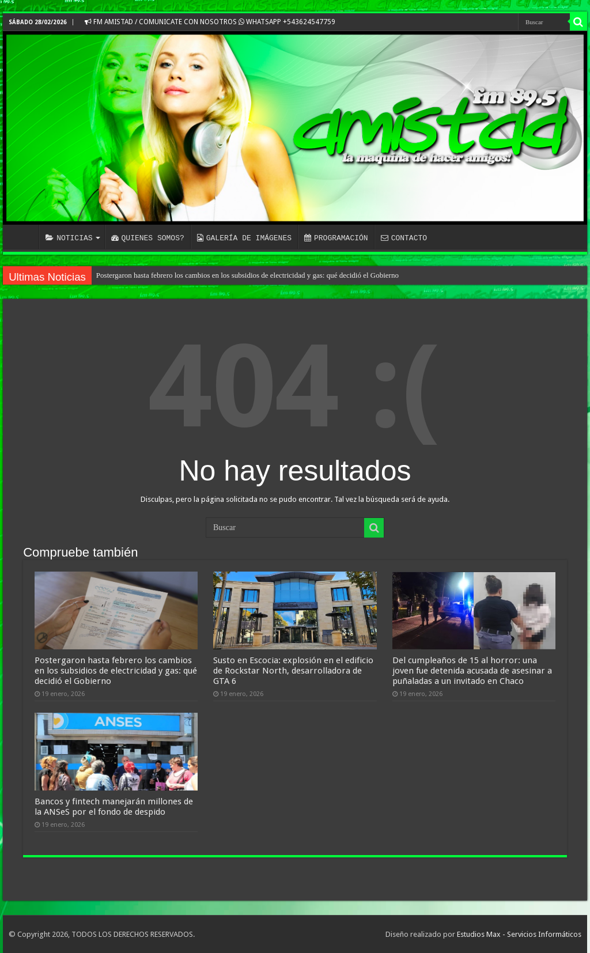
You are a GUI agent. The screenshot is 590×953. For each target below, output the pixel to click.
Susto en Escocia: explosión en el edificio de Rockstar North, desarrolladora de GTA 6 (293, 670)
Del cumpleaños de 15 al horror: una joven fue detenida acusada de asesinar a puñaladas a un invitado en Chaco (472, 670)
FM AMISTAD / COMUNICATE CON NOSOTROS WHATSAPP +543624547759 (210, 22)
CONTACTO (404, 238)
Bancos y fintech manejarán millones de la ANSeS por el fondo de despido (114, 806)
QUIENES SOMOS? (147, 238)
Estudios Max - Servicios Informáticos (519, 934)
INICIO (24, 237)
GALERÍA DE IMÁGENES (244, 238)
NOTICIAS (69, 238)
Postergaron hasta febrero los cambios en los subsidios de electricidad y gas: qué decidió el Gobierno (247, 275)
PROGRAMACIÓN (336, 238)
